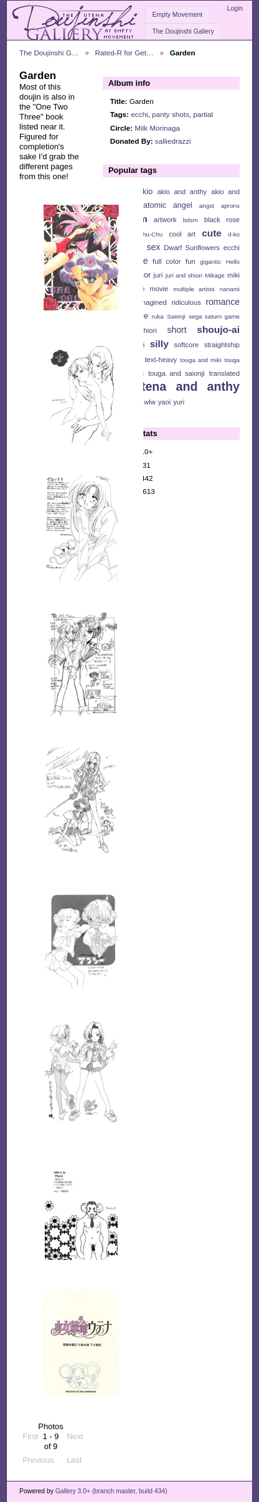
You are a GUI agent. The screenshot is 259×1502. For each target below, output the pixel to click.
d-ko (234, 234)
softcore (186, 344)
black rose (222, 219)
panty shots (170, 114)
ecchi (139, 114)
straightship (222, 344)
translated (224, 373)
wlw (150, 402)
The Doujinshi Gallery (183, 31)
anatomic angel (163, 205)
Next (75, 1431)
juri (158, 275)
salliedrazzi (173, 141)
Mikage (215, 275)
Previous (38, 1455)
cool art (182, 234)
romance (222, 302)
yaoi (164, 402)
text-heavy (160, 359)
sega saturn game (214, 316)
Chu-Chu (150, 234)
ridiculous (185, 302)
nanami (230, 289)
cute (212, 233)
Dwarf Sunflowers (192, 247)
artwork (165, 219)
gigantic (210, 261)
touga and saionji (176, 373)
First (30, 1431)
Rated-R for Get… (124, 53)
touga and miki (200, 360)
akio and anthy (182, 191)
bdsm (190, 220)
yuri (178, 402)
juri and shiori (184, 275)
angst (206, 205)
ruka (158, 316)
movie (158, 288)
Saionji (176, 316)
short (176, 330)
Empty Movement (177, 14)
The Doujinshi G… (49, 53)
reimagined (149, 302)
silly (159, 343)
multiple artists (194, 289)
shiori (148, 330)
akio (145, 191)
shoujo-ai (218, 329)
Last (74, 1455)
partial (203, 114)
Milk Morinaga (157, 128)
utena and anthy (187, 386)
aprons (230, 205)
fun (190, 261)
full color (167, 261)
